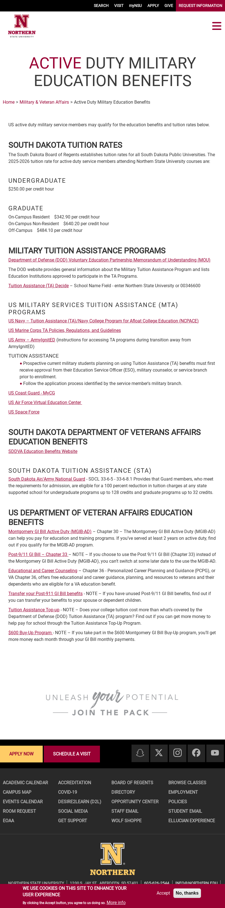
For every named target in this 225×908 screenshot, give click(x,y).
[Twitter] (159, 753)
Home (9, 102)
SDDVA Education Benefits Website (42, 451)
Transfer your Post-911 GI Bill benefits (45, 593)
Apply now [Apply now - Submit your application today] (21, 754)
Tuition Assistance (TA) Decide (38, 285)
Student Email (185, 811)
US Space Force (23, 412)
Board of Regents (132, 782)
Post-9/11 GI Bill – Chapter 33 (38, 554)
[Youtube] (215, 753)
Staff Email (124, 811)
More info (116, 902)
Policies (177, 801)
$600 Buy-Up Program (30, 632)
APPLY (153, 5)
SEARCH (101, 5)
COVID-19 (67, 792)
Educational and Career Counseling (42, 570)
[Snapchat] (140, 753)
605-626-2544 (156, 883)
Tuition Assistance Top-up (33, 609)
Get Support (72, 820)
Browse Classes (187, 782)
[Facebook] (196, 753)
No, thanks (187, 893)
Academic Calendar (25, 782)
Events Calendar (23, 801)
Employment (183, 792)
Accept (163, 893)
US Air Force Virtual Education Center (45, 402)
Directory (123, 792)
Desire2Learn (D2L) (79, 801)
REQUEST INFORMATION (200, 5)
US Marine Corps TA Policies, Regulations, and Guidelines (64, 330)
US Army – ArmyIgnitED (31, 340)
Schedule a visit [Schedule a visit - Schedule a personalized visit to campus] (72, 754)
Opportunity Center (135, 801)
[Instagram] (177, 753)
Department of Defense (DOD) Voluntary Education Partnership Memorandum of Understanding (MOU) (109, 260)
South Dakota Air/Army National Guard (46, 479)
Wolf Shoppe (126, 820)
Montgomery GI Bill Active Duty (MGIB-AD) (50, 531)
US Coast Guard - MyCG (31, 393)
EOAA (8, 820)
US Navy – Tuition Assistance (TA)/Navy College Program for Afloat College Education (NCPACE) (103, 321)
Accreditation (74, 782)
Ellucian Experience (191, 820)
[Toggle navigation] (216, 26)
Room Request (19, 811)
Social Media (73, 811)
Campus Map (17, 792)
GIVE (168, 5)
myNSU (135, 5)
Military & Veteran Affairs (44, 102)
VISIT (118, 5)
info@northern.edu (196, 883)
